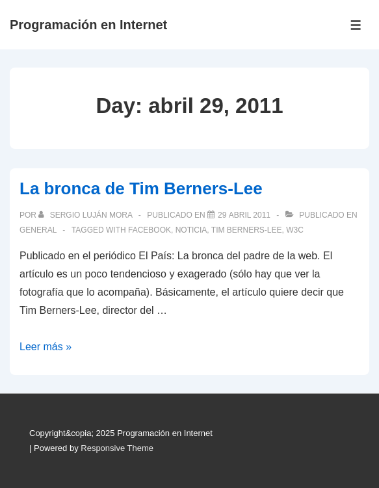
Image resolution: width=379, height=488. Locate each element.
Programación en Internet (88, 25)
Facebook (149, 230)
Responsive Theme (117, 448)
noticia (191, 230)
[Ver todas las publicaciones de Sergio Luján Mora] (86, 215)
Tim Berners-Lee (246, 230)
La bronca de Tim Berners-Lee (141, 188)
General (38, 230)
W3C (295, 230)
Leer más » (46, 346)
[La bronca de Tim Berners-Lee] (244, 215)
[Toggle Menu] (355, 25)
